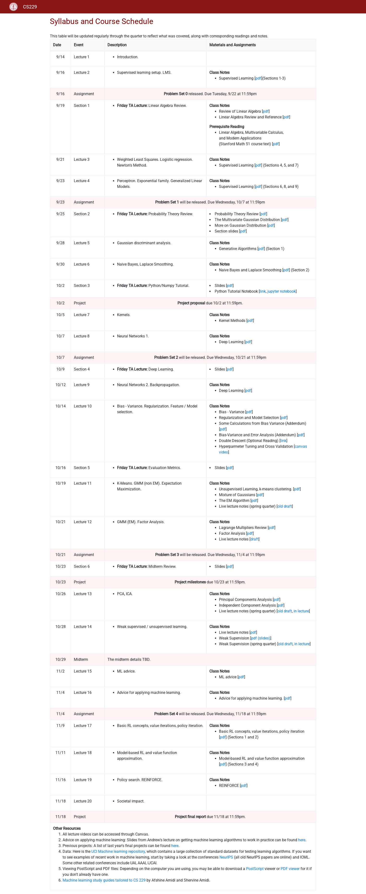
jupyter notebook (281, 291)
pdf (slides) (260, 638)
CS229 (30, 7)
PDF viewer (290, 868)
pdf (258, 78)
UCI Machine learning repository (118, 851)
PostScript (255, 868)
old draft (284, 506)
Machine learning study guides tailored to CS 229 (104, 880)
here (301, 840)
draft (254, 539)
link (263, 291)
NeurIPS (226, 857)
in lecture (301, 611)
